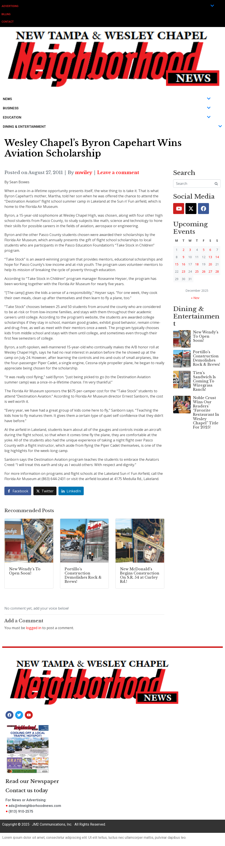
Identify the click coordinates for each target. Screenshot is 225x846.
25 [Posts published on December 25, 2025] (197, 271)
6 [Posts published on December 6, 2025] (210, 250)
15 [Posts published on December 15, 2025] (176, 264)
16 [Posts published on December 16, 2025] (183, 264)
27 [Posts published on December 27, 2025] (210, 271)
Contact (8, 21)
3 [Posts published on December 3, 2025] (190, 250)
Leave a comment (118, 172)
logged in (33, 627)
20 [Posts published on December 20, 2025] (210, 264)
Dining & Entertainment (112, 126)
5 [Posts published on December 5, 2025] (204, 250)
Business (107, 108)
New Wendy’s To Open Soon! (205, 336)
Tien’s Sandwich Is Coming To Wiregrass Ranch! (204, 381)
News (107, 99)
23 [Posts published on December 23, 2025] (183, 271)
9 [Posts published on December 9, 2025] (183, 257)
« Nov (195, 298)
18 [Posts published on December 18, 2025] (197, 264)
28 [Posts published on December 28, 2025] (217, 271)
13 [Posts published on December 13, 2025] (210, 257)
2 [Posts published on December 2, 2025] (183, 250)
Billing (6, 14)
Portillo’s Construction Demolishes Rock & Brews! (206, 358)
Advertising (108, 6)
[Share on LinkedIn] (71, 491)
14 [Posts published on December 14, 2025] (217, 257)
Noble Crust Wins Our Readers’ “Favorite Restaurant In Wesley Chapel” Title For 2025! (206, 412)
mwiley (83, 172)
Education (107, 117)
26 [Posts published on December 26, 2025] (203, 271)
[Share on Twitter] (44, 491)
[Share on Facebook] (17, 491)
